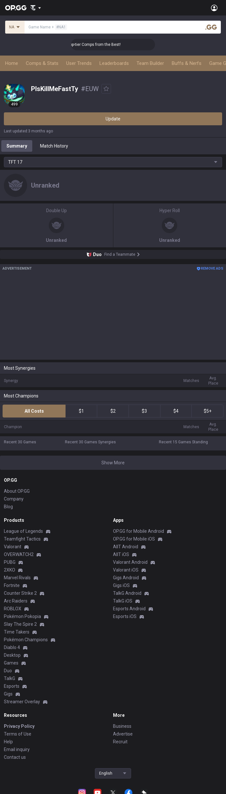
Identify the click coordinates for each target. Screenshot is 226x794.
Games (11, 662)
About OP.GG (17, 491)
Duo (8, 670)
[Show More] (35, 7)
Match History (54, 146)
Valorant (12, 546)
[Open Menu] (214, 7)
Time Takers (16, 631)
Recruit (120, 741)
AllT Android (125, 546)
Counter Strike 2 (20, 593)
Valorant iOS (126, 569)
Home (11, 63)
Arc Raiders (15, 600)
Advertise (123, 734)
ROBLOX (12, 608)
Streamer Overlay (22, 701)
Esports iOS (125, 616)
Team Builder (150, 63)
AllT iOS (121, 554)
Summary (16, 146)
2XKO (9, 569)
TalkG (9, 678)
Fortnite (12, 585)
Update (113, 118)
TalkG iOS (122, 600)
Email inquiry (17, 749)
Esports (11, 686)
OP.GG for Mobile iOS (134, 538)
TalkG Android (127, 593)
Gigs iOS (121, 585)
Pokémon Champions (26, 639)
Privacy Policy (19, 726)
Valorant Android (130, 562)
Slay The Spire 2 (20, 624)
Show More (113, 462)
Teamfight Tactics (22, 538)
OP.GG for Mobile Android (138, 531)
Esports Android (129, 608)
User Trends (79, 63)
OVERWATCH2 (19, 554)
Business (122, 726)
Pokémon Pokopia (22, 616)
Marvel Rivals (17, 577)
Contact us (15, 757)
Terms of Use (17, 734)
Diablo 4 (12, 647)
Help (8, 741)
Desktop (12, 655)
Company (14, 498)
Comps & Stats (42, 63)
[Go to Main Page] (15, 7)
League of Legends (23, 531)
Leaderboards (114, 63)
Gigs (8, 693)
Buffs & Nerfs (186, 63)
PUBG (9, 562)
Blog (8, 506)
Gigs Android (126, 577)
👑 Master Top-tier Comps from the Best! (96, 44)
